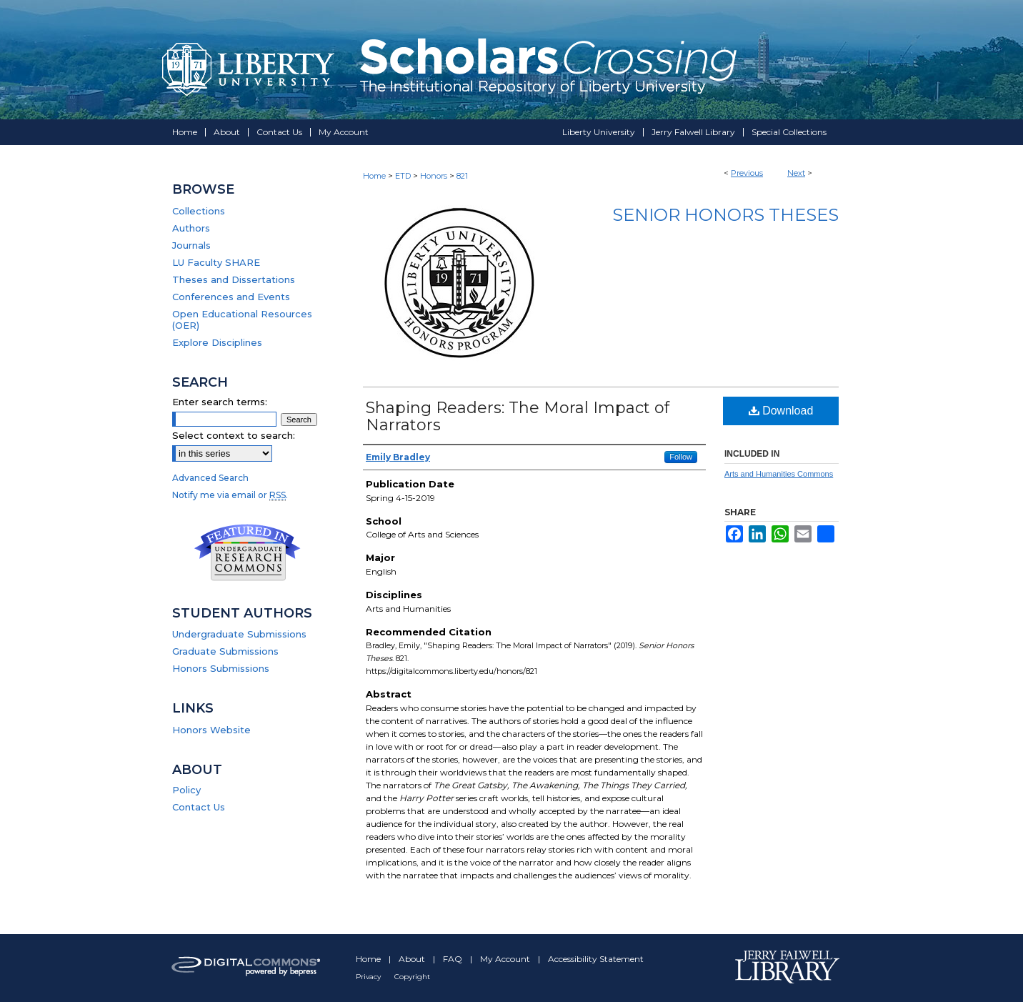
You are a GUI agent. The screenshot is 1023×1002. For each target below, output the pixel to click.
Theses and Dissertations (233, 279)
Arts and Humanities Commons (778, 474)
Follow (680, 456)
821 (462, 176)
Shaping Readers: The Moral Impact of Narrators (517, 416)
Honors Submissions (220, 668)
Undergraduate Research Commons (247, 552)
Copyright (412, 976)
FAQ (453, 958)
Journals (191, 245)
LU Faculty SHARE (216, 262)
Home (374, 176)
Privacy (369, 976)
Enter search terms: (219, 401)
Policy (186, 789)
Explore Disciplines (217, 342)
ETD (403, 176)
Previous (747, 173)
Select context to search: (233, 435)
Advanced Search (210, 477)
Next (796, 173)
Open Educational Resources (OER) (242, 319)
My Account (506, 958)
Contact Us (198, 807)
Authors (191, 228)
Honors (433, 176)
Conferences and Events (231, 296)
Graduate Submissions (225, 651)
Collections (198, 211)
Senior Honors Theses (725, 214)
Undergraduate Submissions (239, 634)
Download (781, 411)
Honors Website (211, 729)
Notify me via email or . (230, 495)
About (413, 958)
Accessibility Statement (596, 958)
